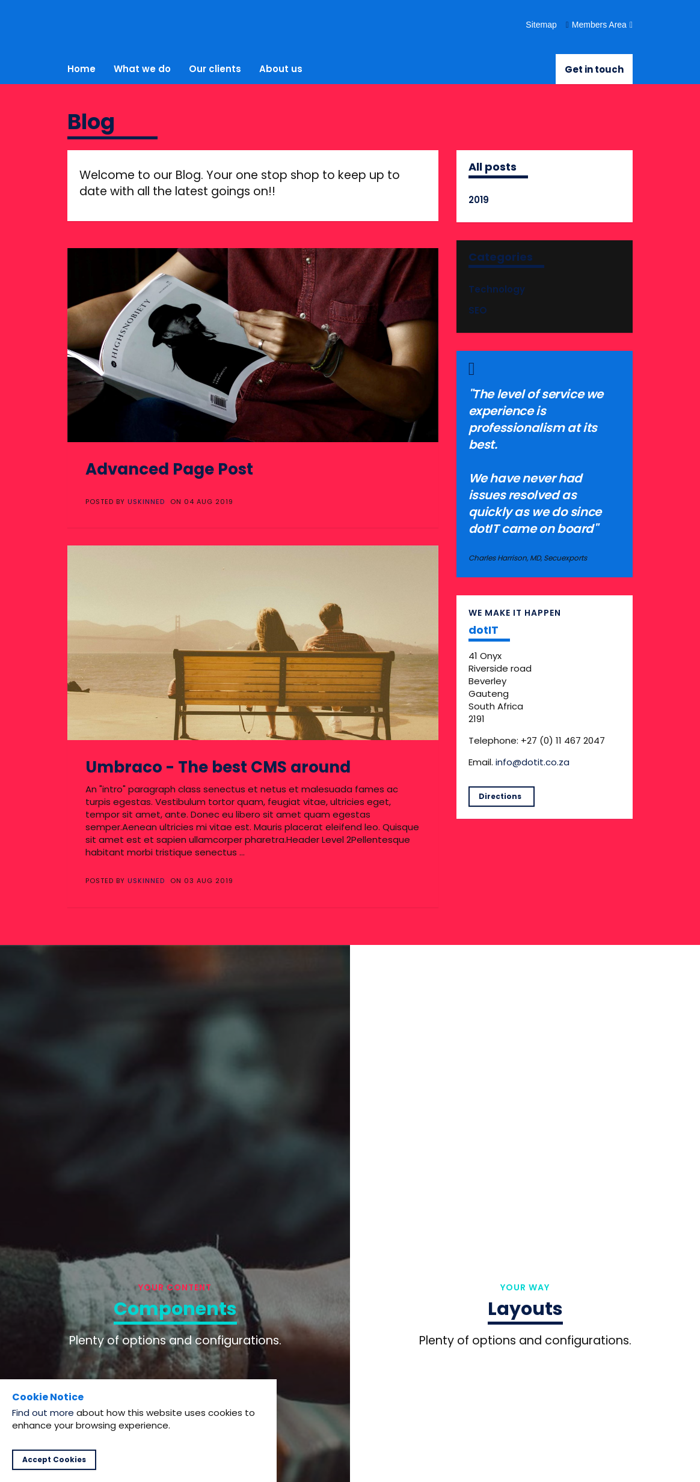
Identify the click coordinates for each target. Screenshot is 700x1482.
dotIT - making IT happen (107, 24)
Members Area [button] (599, 24)
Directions (500, 796)
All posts (492, 167)
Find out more (43, 1412)
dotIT (483, 629)
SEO (477, 310)
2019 (478, 199)
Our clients (215, 68)
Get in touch (594, 69)
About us (280, 68)
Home (81, 68)
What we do (142, 68)
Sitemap (541, 24)
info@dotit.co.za (533, 762)
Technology (496, 289)
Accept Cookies (54, 1459)
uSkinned (146, 501)
